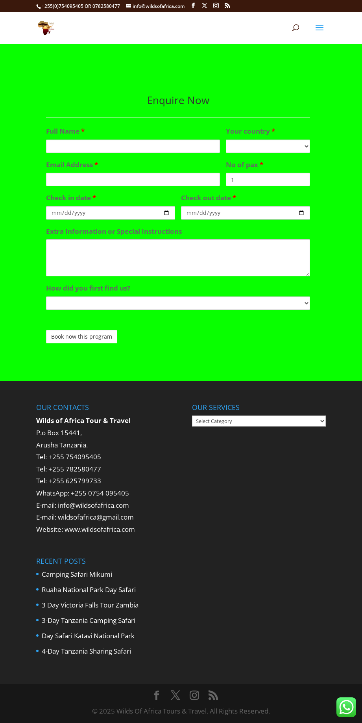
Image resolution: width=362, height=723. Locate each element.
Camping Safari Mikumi (77, 574)
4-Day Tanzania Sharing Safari (86, 651)
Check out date (208, 197)
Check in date (71, 197)
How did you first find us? (88, 288)
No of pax (244, 164)
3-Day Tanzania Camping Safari (88, 620)
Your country (250, 131)
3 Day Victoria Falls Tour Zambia (90, 604)
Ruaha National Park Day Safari (89, 589)
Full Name (65, 131)
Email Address (72, 164)
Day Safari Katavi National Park (88, 635)
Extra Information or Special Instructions (114, 231)
